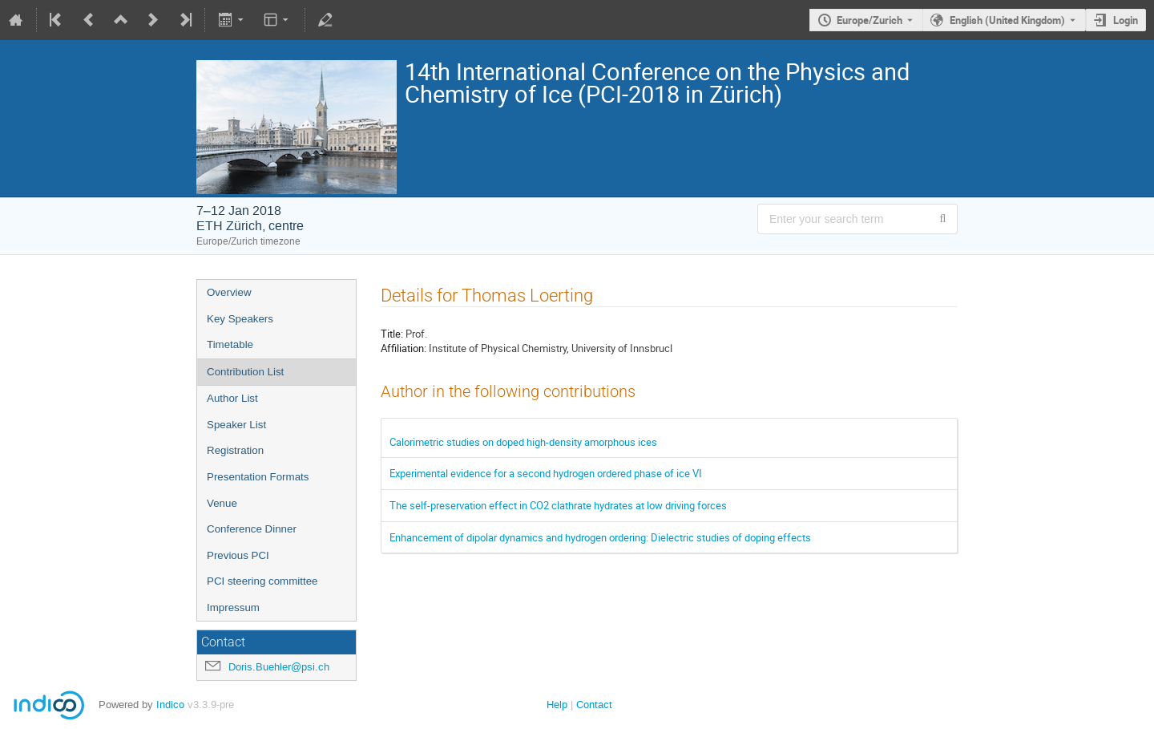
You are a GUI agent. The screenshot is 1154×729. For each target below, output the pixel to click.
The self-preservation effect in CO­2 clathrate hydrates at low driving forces (558, 505)
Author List (232, 398)
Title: (392, 333)
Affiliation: (403, 348)
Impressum (233, 607)
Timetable (230, 344)
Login (1125, 20)
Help (557, 704)
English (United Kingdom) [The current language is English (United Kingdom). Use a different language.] (1007, 20)
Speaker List (236, 425)
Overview (229, 292)
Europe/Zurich (869, 20)
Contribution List (245, 372)
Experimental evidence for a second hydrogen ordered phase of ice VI (545, 473)
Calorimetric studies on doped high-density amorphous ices (523, 442)
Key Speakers (240, 319)
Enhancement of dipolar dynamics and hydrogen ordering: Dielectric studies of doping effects (600, 537)
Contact (594, 704)
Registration (235, 450)
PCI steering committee (262, 581)
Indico (170, 704)
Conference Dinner (252, 529)
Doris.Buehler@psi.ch (278, 667)
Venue (222, 503)
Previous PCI (238, 555)
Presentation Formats (258, 477)
